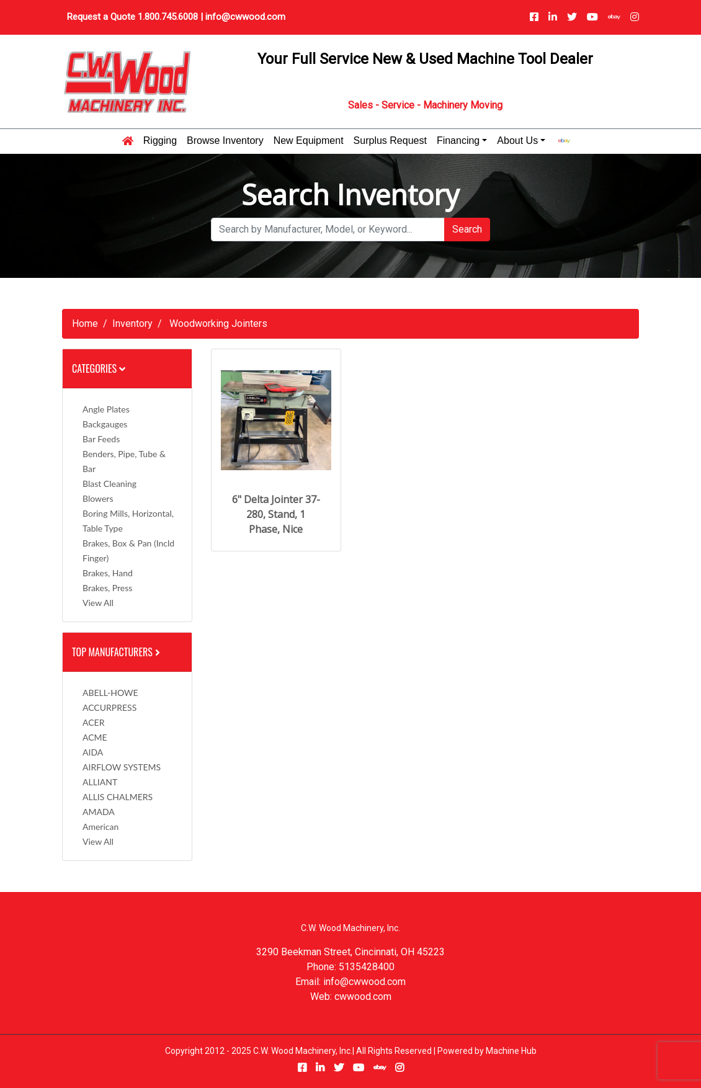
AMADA (99, 811)
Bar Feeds (101, 439)
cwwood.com (362, 996)
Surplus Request (390, 141)
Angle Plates (106, 409)
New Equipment (309, 141)
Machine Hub (511, 1051)
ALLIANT (100, 782)
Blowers (98, 498)
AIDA (93, 752)
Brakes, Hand (108, 573)
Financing (458, 141)
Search (467, 229)
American (100, 826)
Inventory (132, 323)
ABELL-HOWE (110, 692)
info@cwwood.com (245, 16)
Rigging (160, 141)
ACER (93, 722)
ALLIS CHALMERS (118, 796)
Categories (98, 368)
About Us (517, 141)
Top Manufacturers (117, 651)
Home (85, 323)
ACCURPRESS (109, 707)
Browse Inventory (225, 141)
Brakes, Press (107, 587)
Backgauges (105, 424)
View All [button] (98, 602)
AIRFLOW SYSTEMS (122, 767)
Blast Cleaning (109, 483)
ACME (95, 737)
